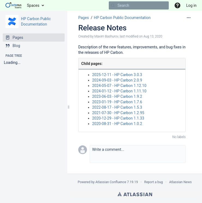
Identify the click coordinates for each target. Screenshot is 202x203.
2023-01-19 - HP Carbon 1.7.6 (117, 102)
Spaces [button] (33, 5)
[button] (138, 154)
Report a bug (153, 182)
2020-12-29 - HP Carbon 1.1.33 (118, 118)
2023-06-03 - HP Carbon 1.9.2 (117, 96)
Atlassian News (180, 182)
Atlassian (134, 194)
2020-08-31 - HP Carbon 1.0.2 (117, 123)
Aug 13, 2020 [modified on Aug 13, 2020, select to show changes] (152, 36)
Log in (191, 5)
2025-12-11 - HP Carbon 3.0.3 (117, 75)
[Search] (113, 5)
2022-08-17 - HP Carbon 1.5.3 (117, 107)
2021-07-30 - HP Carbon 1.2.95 (118, 113)
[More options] (188, 18)
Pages (83, 17)
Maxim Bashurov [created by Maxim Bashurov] (106, 36)
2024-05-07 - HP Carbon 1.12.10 (119, 85)
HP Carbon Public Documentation (122, 17)
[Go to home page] (13, 5)
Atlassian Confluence (110, 182)
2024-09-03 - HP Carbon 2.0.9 (117, 80)
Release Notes (102, 27)
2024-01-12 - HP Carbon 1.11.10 (119, 91)
